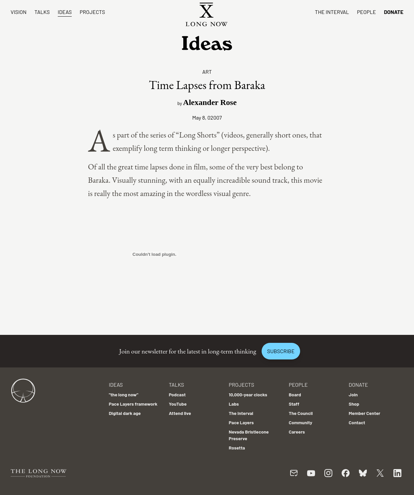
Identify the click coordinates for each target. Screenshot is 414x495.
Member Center (364, 413)
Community (300, 422)
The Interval (332, 12)
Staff (294, 404)
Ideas (65, 12)
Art (207, 71)
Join (353, 394)
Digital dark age (125, 413)
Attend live (180, 413)
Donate (393, 12)
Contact (357, 422)
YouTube (178, 404)
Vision (19, 12)
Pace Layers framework (133, 404)
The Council (301, 413)
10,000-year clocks (248, 394)
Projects (92, 12)
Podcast (177, 394)
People (366, 12)
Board (295, 394)
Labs (234, 404)
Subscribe (280, 351)
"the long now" (123, 394)
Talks (42, 12)
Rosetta (237, 447)
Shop (354, 404)
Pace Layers (241, 422)
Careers (297, 432)
